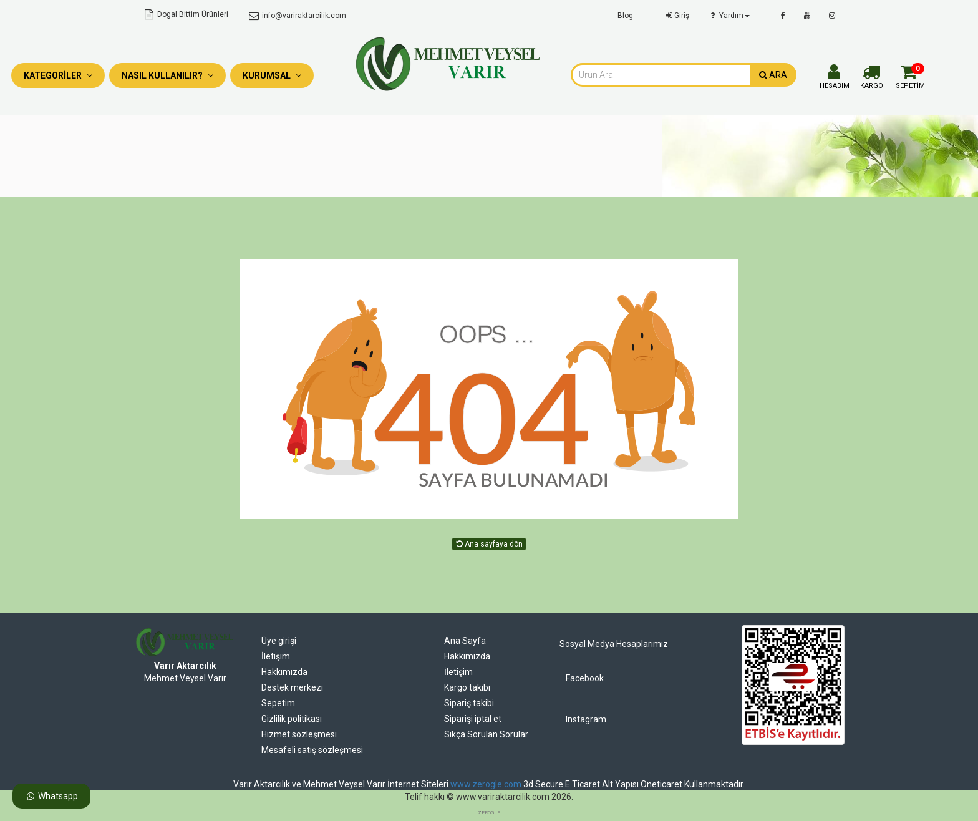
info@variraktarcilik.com (296, 15)
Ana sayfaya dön (489, 544)
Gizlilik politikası (291, 719)
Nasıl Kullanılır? (167, 75)
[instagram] (832, 15)
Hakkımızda (284, 672)
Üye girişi (278, 641)
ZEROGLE (489, 812)
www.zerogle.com (485, 784)
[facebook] (783, 15)
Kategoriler (58, 75)
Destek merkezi (292, 687)
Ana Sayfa (465, 641)
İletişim (275, 656)
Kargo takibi (467, 687)
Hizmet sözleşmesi (299, 734)
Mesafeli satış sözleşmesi (312, 750)
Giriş (676, 15)
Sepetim (278, 703)
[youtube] (807, 15)
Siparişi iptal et (472, 719)
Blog (625, 15)
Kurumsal (272, 75)
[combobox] (660, 75)
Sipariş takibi (469, 703)
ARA (773, 75)
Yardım (729, 15)
